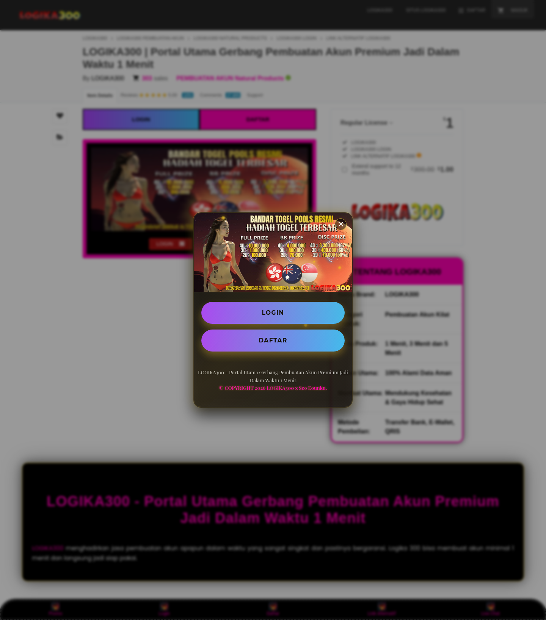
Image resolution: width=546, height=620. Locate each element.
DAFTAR (273, 340)
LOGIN (273, 312)
